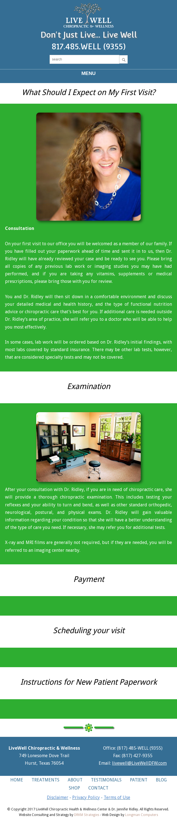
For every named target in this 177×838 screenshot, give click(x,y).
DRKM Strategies (86, 815)
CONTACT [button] (98, 788)
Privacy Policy (86, 797)
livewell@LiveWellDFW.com (139, 763)
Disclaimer (57, 797)
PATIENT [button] (138, 780)
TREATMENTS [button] (45, 780)
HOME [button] (16, 780)
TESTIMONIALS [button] (106, 780)
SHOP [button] (74, 788)
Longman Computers (141, 815)
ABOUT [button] (75, 780)
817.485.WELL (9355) (89, 46)
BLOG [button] (161, 780)
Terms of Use (117, 797)
